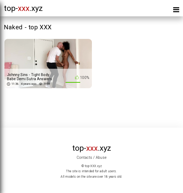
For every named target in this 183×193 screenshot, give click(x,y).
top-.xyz (23, 8)
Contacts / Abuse (92, 157)
